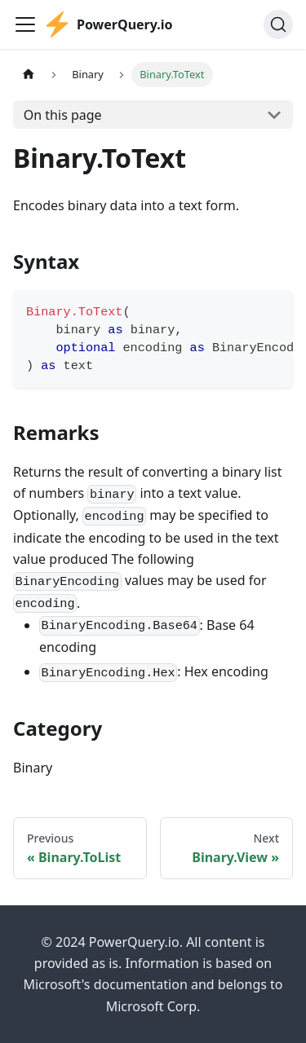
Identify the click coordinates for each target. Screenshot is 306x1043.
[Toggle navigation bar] (25, 24)
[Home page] (28, 74)
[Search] (278, 24)
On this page (63, 115)
